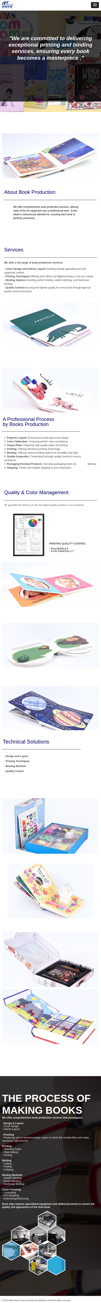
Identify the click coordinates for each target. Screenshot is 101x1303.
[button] (95, 5)
